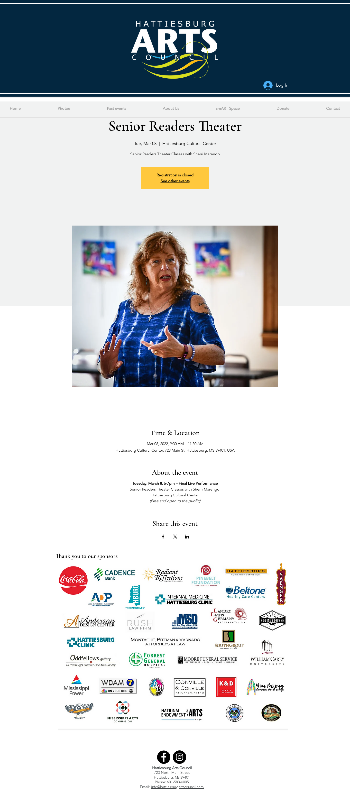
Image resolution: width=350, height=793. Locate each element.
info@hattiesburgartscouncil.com (177, 786)
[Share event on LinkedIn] (187, 536)
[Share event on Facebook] (163, 536)
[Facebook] (163, 757)
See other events (175, 181)
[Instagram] (179, 757)
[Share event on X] (175, 536)
